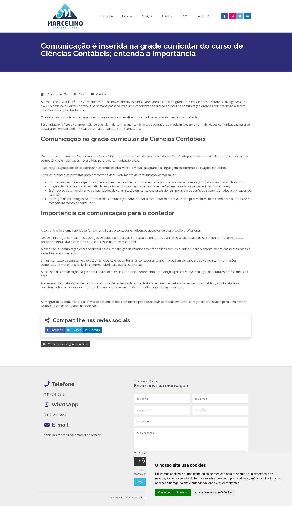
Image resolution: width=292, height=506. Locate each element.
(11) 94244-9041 (55, 415)
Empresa (127, 16)
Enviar (139, 481)
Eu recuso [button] (182, 492)
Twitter (74, 330)
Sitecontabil (135, 497)
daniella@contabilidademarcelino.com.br (72, 435)
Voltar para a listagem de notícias (65, 344)
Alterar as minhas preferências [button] (213, 492)
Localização (204, 16)
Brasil (82, 94)
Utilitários (166, 16)
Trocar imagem (144, 453)
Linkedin (92, 330)
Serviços (147, 16)
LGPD (184, 16)
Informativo (106, 16)
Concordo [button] (164, 492)
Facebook (55, 330)
